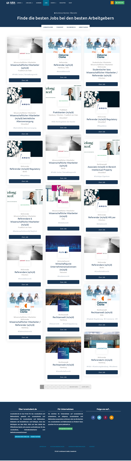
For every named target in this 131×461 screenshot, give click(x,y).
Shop (71, 3)
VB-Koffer (64, 3)
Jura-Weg (30, 3)
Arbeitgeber (85, 27)
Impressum (43, 447)
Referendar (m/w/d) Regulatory (102, 119)
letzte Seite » (85, 387)
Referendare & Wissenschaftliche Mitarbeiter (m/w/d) (24, 222)
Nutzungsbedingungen (57, 447)
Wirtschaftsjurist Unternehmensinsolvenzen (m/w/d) (63, 267)
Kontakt (92, 447)
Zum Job (25, 81)
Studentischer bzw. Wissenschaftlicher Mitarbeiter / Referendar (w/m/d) (101, 73)
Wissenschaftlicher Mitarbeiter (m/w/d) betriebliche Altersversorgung (25, 119)
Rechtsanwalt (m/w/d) (63, 317)
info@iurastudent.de (65, 429)
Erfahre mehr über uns (22, 437)
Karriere (40, 3)
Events (54, 3)
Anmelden (119, 2)
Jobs (47, 3)
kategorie (46, 27)
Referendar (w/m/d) (63, 65)
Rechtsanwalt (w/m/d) (101, 313)
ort (59, 27)
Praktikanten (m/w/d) (63, 113)
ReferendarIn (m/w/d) (101, 360)
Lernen (21, 3)
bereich (72, 27)
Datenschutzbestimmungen (77, 447)
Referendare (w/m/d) (102, 265)
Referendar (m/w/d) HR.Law (101, 217)
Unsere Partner (35, 437)
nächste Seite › (74, 387)
